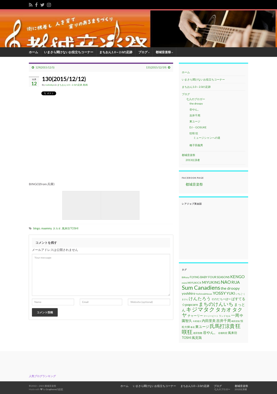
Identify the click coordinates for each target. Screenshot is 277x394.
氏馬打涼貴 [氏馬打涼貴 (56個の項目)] (222, 326)
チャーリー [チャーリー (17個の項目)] (195, 315)
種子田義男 (196, 145)
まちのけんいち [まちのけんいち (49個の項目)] (216, 304)
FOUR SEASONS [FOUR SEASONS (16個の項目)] (219, 277)
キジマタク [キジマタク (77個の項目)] (200, 309)
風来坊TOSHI (70, 228)
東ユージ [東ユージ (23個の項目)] (202, 326)
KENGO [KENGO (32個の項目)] (237, 276)
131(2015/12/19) (156, 67)
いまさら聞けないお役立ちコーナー (68, 52)
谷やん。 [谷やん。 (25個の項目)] (210, 332)
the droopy (196, 103)
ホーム (33, 52)
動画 (85, 84)
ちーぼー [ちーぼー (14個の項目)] (225, 299)
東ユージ (194, 121)
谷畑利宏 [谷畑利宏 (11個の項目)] (222, 333)
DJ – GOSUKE (198, 127)
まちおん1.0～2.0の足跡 (115, 52)
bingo (36, 228)
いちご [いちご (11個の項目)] (239, 293)
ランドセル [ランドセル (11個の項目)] (224, 315)
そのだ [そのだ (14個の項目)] (215, 299)
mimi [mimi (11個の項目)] (184, 282)
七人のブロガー (195, 99)
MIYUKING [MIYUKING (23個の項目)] (211, 282)
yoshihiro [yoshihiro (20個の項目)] (188, 293)
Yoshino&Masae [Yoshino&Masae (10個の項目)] (204, 294)
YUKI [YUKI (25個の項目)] (230, 293)
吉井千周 (194, 115)
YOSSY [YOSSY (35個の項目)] (219, 293)
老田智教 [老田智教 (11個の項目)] (197, 333)
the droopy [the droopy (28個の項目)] (230, 288)
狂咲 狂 (193, 133)
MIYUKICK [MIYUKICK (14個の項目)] (194, 282)
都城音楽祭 (164, 52)
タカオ (57, 228)
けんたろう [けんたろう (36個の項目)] (200, 298)
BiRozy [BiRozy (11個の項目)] (185, 277)
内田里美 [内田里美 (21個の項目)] (209, 321)
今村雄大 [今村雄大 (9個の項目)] (197, 321)
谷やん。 (194, 109)
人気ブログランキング (42, 376)
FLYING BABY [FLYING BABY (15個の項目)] (199, 277)
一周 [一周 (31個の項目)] (235, 315)
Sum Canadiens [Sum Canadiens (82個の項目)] (201, 287)
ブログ (144, 52)
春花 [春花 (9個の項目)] (192, 327)
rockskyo (49, 84)
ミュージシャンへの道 (206, 137)
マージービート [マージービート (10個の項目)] (211, 316)
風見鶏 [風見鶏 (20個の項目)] (197, 338)
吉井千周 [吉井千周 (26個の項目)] (223, 320)
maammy (46, 228)
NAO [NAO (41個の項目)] (226, 282)
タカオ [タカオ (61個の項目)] (223, 309)
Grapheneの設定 (54, 389)
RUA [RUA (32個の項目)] (235, 282)
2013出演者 (193, 160)
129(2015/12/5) (45, 67)
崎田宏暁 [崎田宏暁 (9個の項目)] (235, 321)
